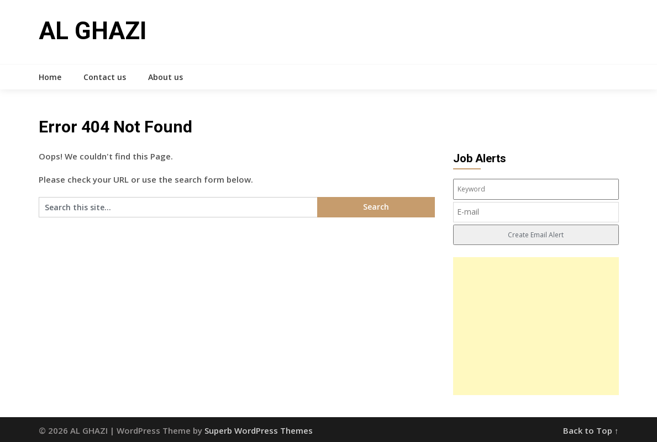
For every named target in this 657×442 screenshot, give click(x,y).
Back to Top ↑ (591, 430)
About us (165, 77)
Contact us (104, 77)
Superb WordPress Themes (258, 430)
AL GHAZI (92, 31)
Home (50, 77)
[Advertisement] (536, 326)
